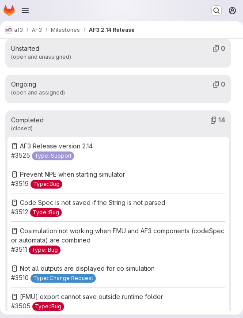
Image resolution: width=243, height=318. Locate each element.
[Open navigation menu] (25, 11)
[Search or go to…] (216, 10)
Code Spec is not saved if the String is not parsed (92, 202)
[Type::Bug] (46, 184)
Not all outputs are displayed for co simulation (87, 268)
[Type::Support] (53, 155)
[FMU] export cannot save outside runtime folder (91, 296)
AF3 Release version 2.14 (56, 146)
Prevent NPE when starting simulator (72, 174)
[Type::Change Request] (63, 278)
